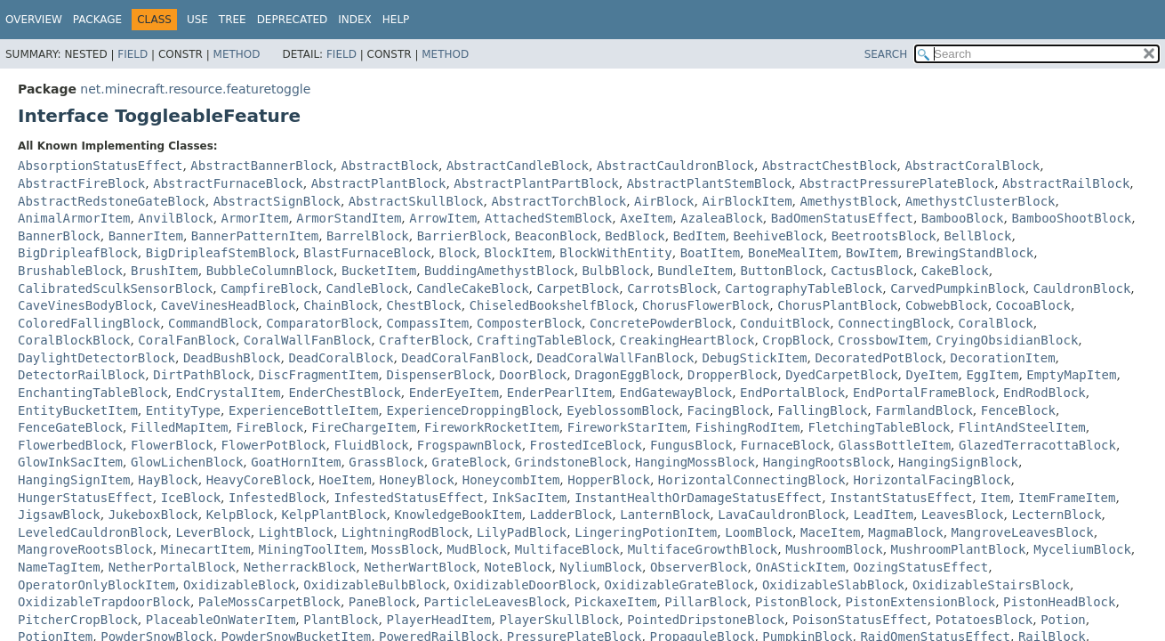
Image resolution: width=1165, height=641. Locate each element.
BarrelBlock (367, 236)
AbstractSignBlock (277, 201)
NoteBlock (518, 567)
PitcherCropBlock (78, 620)
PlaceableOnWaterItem (221, 620)
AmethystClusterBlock (980, 201)
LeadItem (882, 514)
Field (132, 54)
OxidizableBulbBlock (374, 585)
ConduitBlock (785, 323)
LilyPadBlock (521, 532)
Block (457, 253)
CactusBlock (872, 271)
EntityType (183, 410)
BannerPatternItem (254, 236)
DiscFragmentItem (319, 375)
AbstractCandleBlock (517, 165)
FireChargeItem (363, 427)
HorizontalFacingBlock (931, 480)
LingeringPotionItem (645, 532)
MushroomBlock (834, 549)
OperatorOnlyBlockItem (96, 585)
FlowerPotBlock (273, 445)
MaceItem (830, 532)
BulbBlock (616, 271)
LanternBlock (665, 514)
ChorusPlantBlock (837, 305)
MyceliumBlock (1082, 549)
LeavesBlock (962, 514)
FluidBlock (370, 445)
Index (355, 19)
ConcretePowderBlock (661, 323)
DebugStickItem (754, 358)
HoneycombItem (511, 480)
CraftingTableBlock (544, 340)
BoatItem (710, 253)
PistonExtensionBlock (921, 602)
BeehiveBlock (779, 236)
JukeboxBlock (153, 514)
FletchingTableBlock (878, 427)
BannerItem (145, 236)
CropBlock (796, 340)
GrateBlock (469, 462)
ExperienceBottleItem (304, 410)
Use (197, 19)
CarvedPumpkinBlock (957, 288)
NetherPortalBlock (172, 567)
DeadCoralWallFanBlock (616, 358)
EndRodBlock (1044, 392)
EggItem (992, 375)
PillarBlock (705, 602)
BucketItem (378, 271)
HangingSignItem (74, 480)
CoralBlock (995, 323)
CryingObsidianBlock (1007, 340)
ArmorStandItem (348, 218)
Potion (1063, 620)
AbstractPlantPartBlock (536, 183)
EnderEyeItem (454, 392)
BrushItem (164, 271)
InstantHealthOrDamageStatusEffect (698, 498)
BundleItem (694, 271)
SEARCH (886, 54)
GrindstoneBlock (571, 462)
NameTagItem (59, 567)
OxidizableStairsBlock (991, 585)
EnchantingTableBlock (93, 392)
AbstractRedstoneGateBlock (111, 201)
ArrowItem (443, 218)
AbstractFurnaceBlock (228, 183)
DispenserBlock (438, 375)
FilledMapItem (180, 427)
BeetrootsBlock (884, 236)
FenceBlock (1018, 410)
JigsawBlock (59, 514)
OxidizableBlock (239, 585)
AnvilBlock (175, 218)
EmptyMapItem (1071, 375)
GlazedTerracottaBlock (1037, 445)
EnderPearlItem (559, 392)
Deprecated (292, 19)
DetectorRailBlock (81, 375)
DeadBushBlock (232, 358)
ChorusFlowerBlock (705, 305)
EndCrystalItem (227, 392)
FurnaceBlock (786, 445)
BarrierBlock (462, 236)
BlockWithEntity (615, 253)
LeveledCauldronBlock (93, 532)
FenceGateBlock (70, 427)
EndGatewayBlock (676, 392)
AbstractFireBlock (81, 183)
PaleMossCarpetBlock (269, 602)
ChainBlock (340, 305)
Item (995, 498)
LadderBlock (571, 514)
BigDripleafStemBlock (221, 253)
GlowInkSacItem (70, 462)
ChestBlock (423, 305)
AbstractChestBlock (829, 165)
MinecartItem (206, 549)
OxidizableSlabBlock (833, 585)
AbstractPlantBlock (378, 183)
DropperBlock (732, 375)
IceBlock (191, 498)
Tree (232, 19)
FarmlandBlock (924, 410)
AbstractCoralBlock (972, 165)
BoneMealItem (793, 253)
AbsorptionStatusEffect (100, 165)
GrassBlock (386, 462)
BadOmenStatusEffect (842, 218)
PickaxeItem (615, 602)
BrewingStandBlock (969, 253)
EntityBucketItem (78, 410)
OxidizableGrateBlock (679, 585)
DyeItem (931, 375)
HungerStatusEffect (85, 498)
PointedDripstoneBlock (705, 620)
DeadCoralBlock (340, 358)
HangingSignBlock (958, 462)
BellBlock (978, 236)
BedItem (699, 236)
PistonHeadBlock (1059, 602)
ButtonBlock (782, 271)
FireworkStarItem (627, 427)
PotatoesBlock (984, 620)
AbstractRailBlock (1065, 183)
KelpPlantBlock (333, 514)
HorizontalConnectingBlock (752, 480)
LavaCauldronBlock (781, 514)
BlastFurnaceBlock (366, 253)
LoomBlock (758, 532)
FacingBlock (728, 410)
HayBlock (167, 480)
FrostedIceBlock (586, 445)
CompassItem (427, 323)
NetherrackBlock (300, 567)
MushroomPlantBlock (958, 549)
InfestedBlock (277, 498)
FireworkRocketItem (491, 427)
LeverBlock (212, 532)
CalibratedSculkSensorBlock (115, 288)
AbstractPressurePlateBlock (896, 183)
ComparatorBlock (322, 323)
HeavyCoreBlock (258, 480)
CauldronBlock (1082, 288)
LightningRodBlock (405, 532)
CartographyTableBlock (803, 288)
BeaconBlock (556, 236)
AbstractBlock (389, 165)
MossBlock (405, 549)
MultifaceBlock (567, 549)
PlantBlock (340, 620)
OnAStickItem (800, 567)
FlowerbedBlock (70, 445)
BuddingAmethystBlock (499, 271)
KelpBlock (240, 514)
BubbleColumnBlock (269, 271)
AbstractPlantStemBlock (709, 183)
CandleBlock (367, 288)
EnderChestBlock (344, 392)
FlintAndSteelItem (1021, 427)
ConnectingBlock (894, 323)
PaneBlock (382, 602)
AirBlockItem (746, 201)
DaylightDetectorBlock (96, 358)
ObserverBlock (699, 567)
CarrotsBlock (672, 288)
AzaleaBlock (721, 218)
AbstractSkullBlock (416, 201)
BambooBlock (962, 218)
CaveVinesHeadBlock (228, 305)
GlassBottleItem (895, 445)
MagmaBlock (905, 532)
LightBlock (296, 532)
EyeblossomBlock (622, 410)
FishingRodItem (747, 427)
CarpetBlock (578, 288)
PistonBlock (796, 602)
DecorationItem (1003, 358)
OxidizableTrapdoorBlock (104, 602)
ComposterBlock (529, 323)
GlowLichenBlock (187, 462)
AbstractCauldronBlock (675, 165)
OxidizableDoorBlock (525, 585)
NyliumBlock (600, 567)
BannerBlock (59, 236)
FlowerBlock (172, 445)
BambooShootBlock (1071, 218)
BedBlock (634, 236)
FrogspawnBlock (469, 445)
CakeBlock (955, 271)
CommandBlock (213, 323)
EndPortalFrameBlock (924, 392)
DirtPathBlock (202, 375)
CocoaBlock (1033, 305)
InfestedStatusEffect (408, 498)
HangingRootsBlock (826, 462)
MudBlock (476, 549)
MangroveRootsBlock (85, 549)
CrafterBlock (424, 340)
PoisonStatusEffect (860, 620)
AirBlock (664, 201)
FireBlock (269, 427)
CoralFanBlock (187, 340)
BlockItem (518, 253)
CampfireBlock (269, 288)
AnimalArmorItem (74, 218)
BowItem (872, 253)
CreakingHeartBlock (687, 340)
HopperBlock (608, 480)
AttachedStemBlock (548, 218)
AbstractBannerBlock (261, 165)
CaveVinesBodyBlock (85, 305)
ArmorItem (255, 218)
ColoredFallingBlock (89, 323)
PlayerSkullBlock (559, 620)
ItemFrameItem (1067, 498)
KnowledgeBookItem (457, 514)
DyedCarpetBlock (841, 375)
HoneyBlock (417, 480)
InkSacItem (529, 498)
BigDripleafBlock (78, 253)
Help (396, 19)
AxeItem (646, 218)
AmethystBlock (848, 201)
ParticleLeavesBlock (495, 602)
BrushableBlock (70, 271)
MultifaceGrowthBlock (703, 549)
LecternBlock (1056, 514)
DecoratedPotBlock (878, 358)
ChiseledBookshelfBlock (552, 305)
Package (97, 19)
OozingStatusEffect (920, 567)
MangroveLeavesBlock (1023, 532)
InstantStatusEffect (901, 498)
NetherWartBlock (420, 567)
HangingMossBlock (695, 462)
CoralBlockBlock (74, 340)
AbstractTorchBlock (558, 201)
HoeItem (345, 480)
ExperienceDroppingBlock (472, 410)
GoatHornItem (296, 462)
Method (237, 54)
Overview (33, 19)
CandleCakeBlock (472, 288)
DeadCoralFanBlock (464, 358)
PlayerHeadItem (438, 620)
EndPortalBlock (792, 392)
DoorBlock (532, 375)
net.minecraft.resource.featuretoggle (195, 89)
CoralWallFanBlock (307, 340)
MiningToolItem (311, 549)
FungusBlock (691, 445)
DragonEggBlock (626, 375)
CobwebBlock (946, 305)
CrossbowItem (883, 340)
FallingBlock (822, 410)
